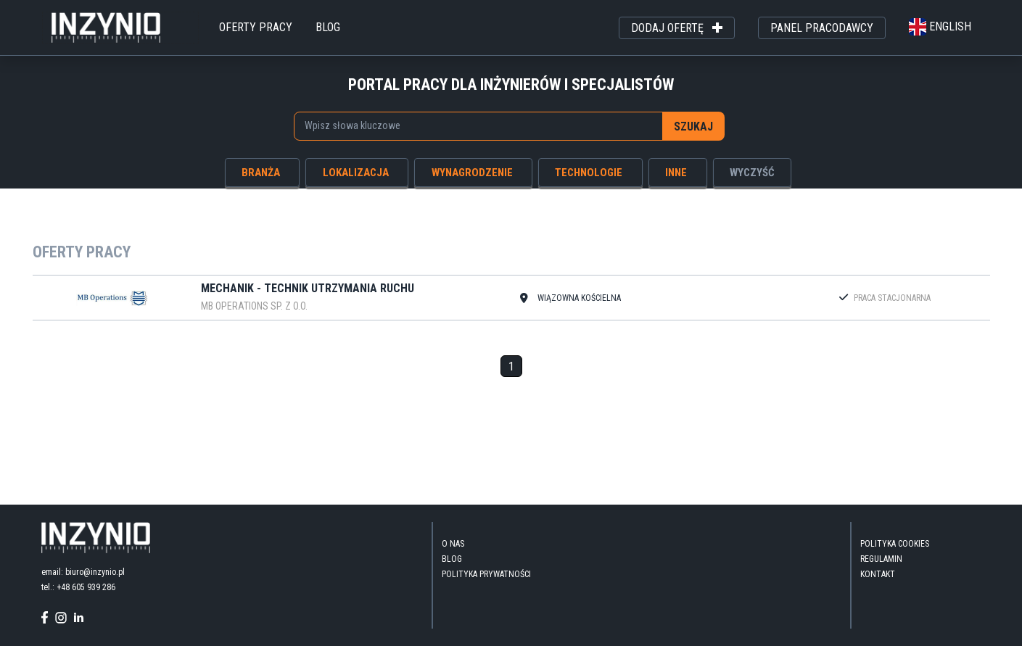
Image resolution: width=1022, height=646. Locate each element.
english (940, 26)
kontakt (877, 574)
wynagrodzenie (472, 172)
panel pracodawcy (821, 28)
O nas (453, 544)
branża (261, 172)
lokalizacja (356, 172)
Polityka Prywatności (486, 574)
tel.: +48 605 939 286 (78, 587)
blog (328, 27)
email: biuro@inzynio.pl (83, 572)
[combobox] (478, 126)
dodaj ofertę (676, 28)
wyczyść (752, 172)
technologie (588, 172)
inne (676, 172)
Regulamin (881, 559)
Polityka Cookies (894, 544)
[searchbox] (470, 125)
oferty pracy (255, 27)
